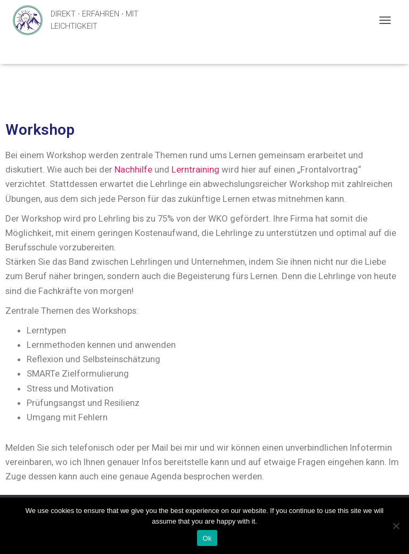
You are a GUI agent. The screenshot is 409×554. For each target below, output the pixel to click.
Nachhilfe (134, 169)
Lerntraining (196, 169)
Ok (206, 538)
